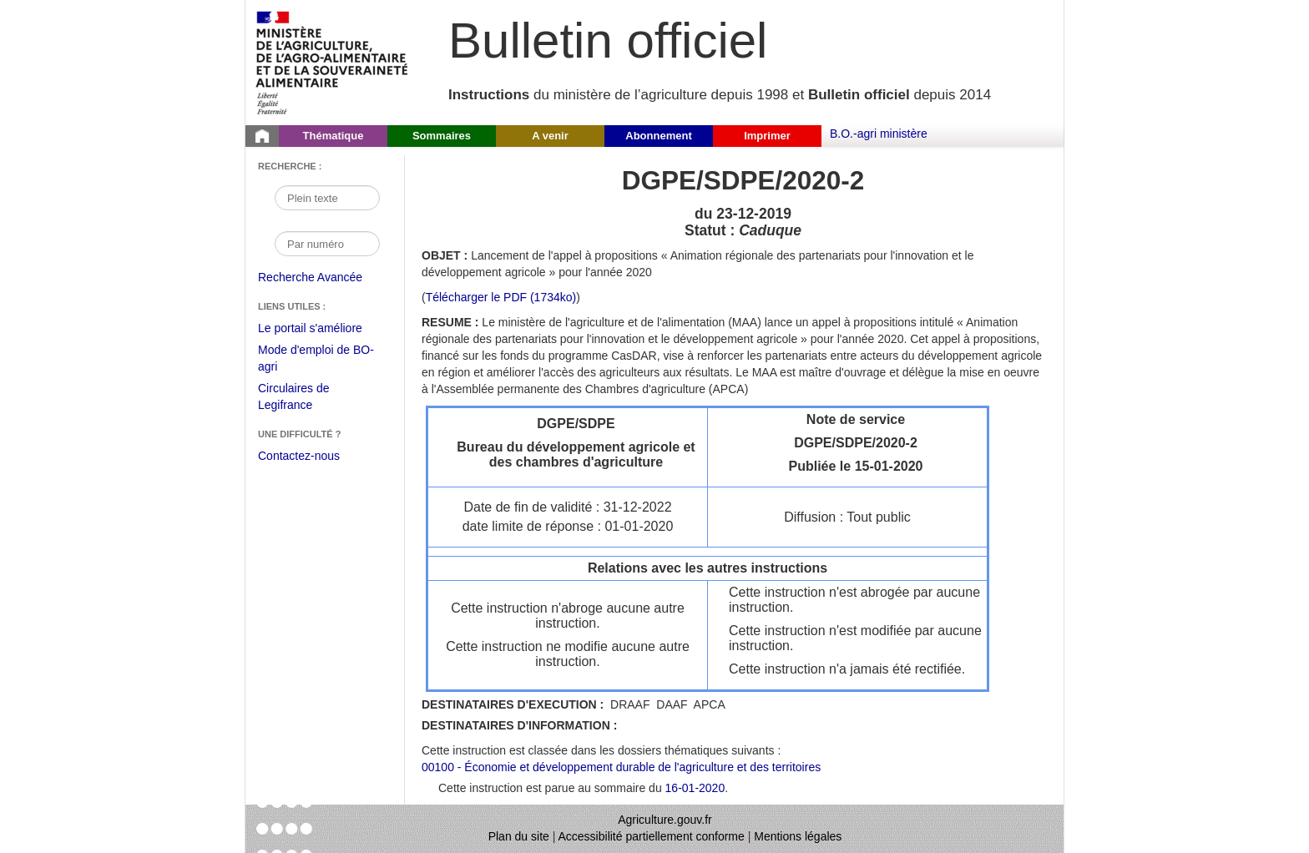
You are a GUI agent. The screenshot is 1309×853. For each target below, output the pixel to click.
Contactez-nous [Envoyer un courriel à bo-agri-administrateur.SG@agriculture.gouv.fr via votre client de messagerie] (299, 455)
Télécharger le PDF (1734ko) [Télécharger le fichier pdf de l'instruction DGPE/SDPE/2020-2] (501, 297)
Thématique (333, 135)
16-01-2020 (695, 788)
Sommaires (441, 135)
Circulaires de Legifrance (307, 398)
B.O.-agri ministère (878, 133)
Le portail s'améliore (322, 329)
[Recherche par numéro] (327, 243)
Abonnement (658, 135)
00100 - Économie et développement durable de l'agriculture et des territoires (621, 767)
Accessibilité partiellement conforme (651, 836)
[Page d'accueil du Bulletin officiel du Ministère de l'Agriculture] (262, 136)
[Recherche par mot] (327, 197)
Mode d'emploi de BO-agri (316, 360)
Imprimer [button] (767, 135)
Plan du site (518, 836)
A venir (550, 135)
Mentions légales (798, 836)
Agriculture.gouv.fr (665, 819)
